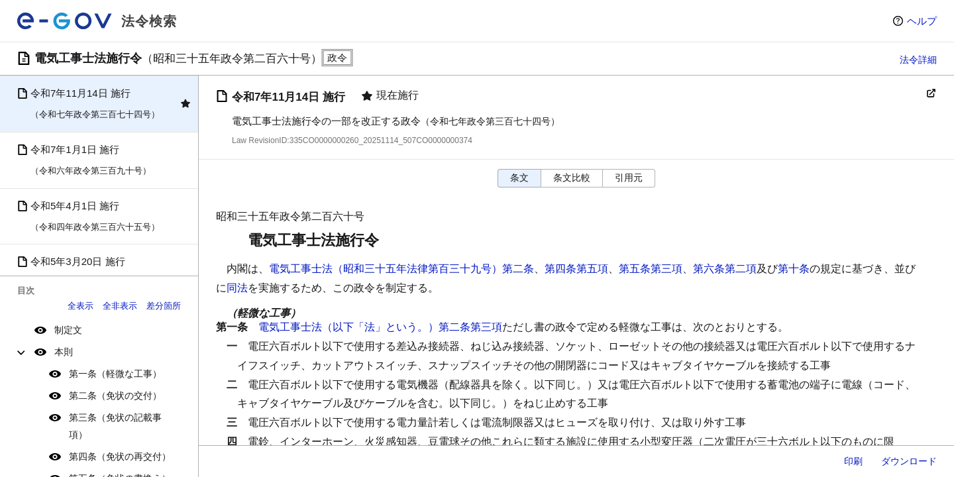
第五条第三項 (650, 268)
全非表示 (120, 306)
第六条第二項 (725, 268)
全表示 (80, 306)
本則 (63, 351)
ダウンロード (909, 461)
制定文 (68, 330)
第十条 (794, 268)
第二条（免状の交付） (115, 395)
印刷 (853, 461)
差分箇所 (163, 306)
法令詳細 (918, 59)
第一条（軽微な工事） (115, 373)
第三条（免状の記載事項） (115, 425)
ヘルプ (922, 20)
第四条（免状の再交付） (120, 456)
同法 (237, 287)
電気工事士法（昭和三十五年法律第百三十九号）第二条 (401, 268)
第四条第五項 (576, 268)
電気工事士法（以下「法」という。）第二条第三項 (380, 327)
